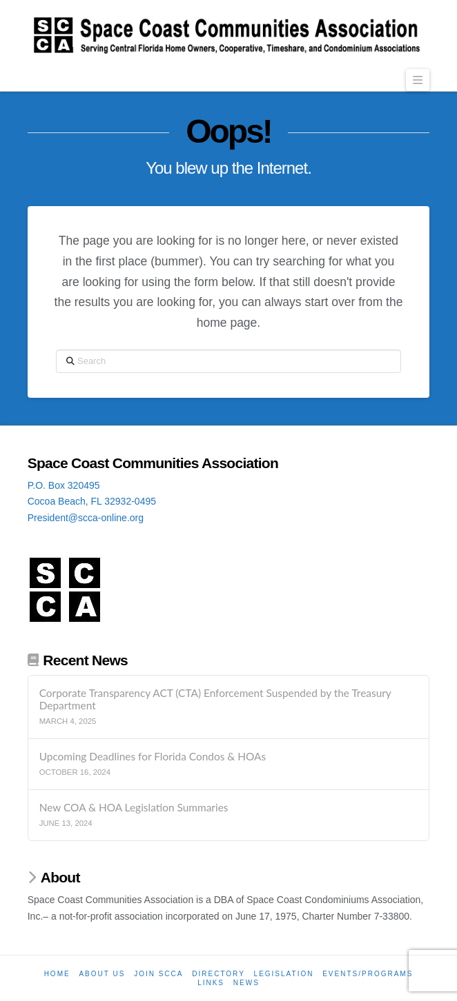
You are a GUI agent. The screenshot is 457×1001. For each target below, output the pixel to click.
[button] (417, 80)
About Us (102, 974)
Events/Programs (367, 974)
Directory (218, 974)
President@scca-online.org (86, 517)
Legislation (284, 974)
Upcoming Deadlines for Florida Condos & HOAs (152, 756)
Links (210, 983)
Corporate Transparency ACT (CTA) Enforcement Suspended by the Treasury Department (215, 699)
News (246, 983)
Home (57, 974)
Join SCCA (158, 974)
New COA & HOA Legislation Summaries (133, 807)
